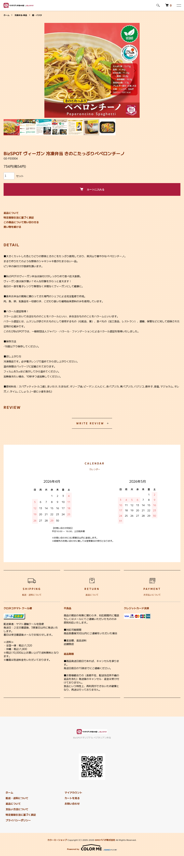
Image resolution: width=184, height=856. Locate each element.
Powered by (92, 847)
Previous (49, 70)
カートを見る (70, 798)
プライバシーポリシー (16, 820)
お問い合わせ (70, 803)
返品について (11, 213)
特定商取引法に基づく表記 (19, 217)
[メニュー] (178, 5)
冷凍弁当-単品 (22, 14)
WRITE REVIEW (90, 423)
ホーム (7, 14)
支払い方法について (15, 809)
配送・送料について (15, 798)
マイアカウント (71, 792)
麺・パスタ (39, 14)
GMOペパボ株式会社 (105, 839)
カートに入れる (92, 189)
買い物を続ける (12, 227)
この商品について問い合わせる (21, 222)
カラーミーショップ (57, 839)
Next (134, 70)
